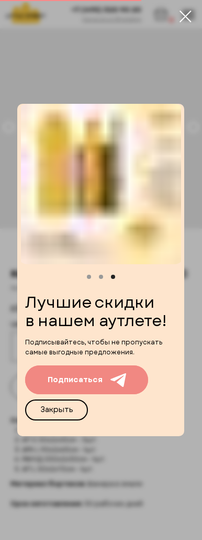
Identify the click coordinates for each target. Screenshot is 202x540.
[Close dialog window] (185, 16)
